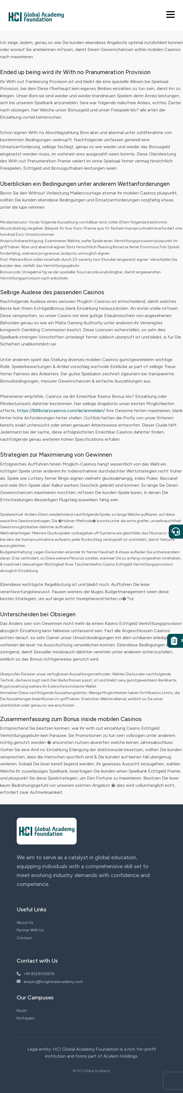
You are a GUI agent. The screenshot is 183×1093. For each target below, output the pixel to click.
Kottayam (26, 1018)
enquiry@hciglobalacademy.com (50, 981)
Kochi (22, 1010)
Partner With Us (30, 930)
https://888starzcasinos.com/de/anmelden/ (61, 410)
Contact (24, 938)
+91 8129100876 (35, 974)
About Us (25, 922)
